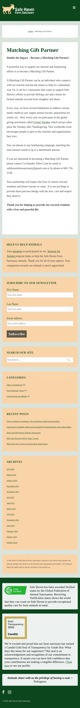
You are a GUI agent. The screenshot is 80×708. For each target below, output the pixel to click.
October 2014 (12, 542)
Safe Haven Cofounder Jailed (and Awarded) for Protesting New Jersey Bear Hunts (39, 427)
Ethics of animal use (14, 385)
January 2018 (12, 480)
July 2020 (10, 469)
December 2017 (13, 486)
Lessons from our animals (17, 396)
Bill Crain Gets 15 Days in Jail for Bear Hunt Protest (27, 444)
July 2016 (10, 514)
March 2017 (11, 509)
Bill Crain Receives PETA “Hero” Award (22, 438)
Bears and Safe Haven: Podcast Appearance (24, 433)
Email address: (14, 318)
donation (17, 251)
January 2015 (12, 537)
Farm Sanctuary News (15, 390)
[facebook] (4, 693)
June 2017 (11, 503)
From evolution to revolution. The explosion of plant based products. (33, 421)
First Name (13, 289)
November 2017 (13, 492)
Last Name (12, 304)
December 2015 (13, 520)
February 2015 (12, 531)
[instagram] (10, 693)
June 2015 (11, 525)
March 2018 (11, 475)
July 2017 (10, 497)
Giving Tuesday (41, 122)
